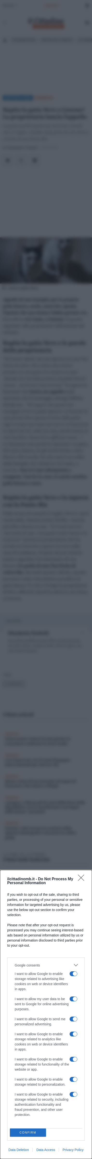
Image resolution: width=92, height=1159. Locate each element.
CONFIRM (28, 1133)
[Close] (82, 879)
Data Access (45, 1150)
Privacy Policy (73, 1150)
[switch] (73, 973)
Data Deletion (18, 1150)
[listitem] (46, 965)
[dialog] (46, 1014)
